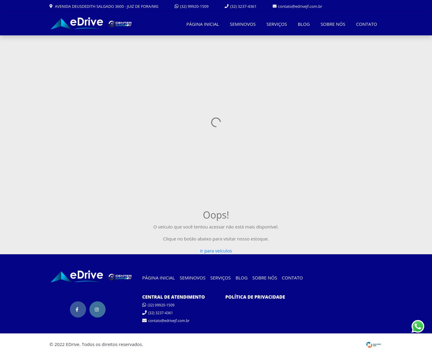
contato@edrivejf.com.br (297, 6)
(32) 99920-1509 (192, 6)
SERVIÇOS (276, 24)
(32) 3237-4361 (240, 6)
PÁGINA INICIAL (202, 24)
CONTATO (366, 24)
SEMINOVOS (243, 24)
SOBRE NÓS (333, 24)
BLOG (304, 24)
